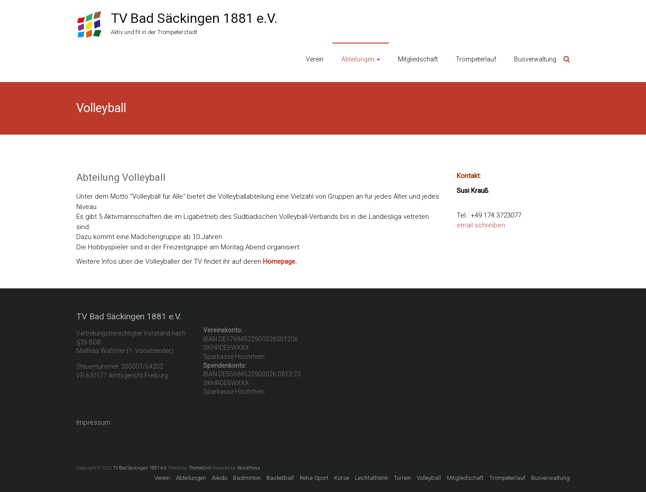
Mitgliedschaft (418, 59)
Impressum (93, 422)
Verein (314, 59)
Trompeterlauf (476, 59)
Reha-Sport (314, 478)
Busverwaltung (535, 59)
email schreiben (481, 225)
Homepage (279, 261)
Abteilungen (357, 59)
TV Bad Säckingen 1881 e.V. (194, 18)
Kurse (341, 478)
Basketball (280, 478)
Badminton (247, 478)
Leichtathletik (371, 478)
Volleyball (429, 478)
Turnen (402, 478)
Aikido (219, 478)
